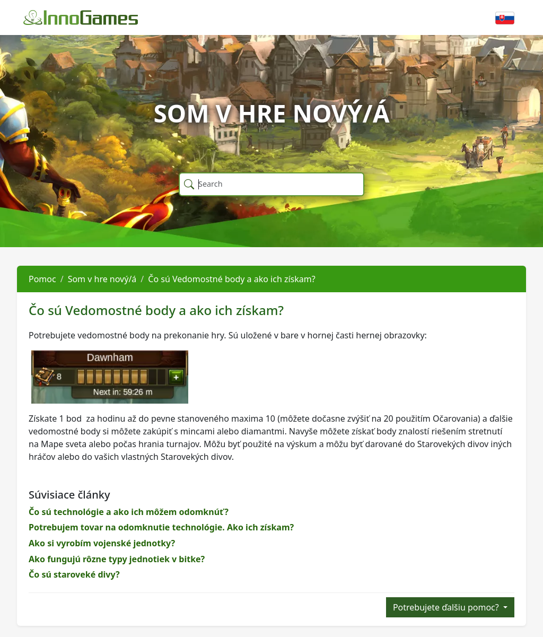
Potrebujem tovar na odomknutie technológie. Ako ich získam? (161, 527)
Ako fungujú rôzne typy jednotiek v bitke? (117, 559)
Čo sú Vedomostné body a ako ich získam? (231, 279)
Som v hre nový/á (102, 279)
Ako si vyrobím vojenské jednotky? (102, 543)
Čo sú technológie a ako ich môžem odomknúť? (129, 512)
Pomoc (42, 279)
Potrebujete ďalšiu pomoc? (447, 607)
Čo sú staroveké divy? (74, 574)
